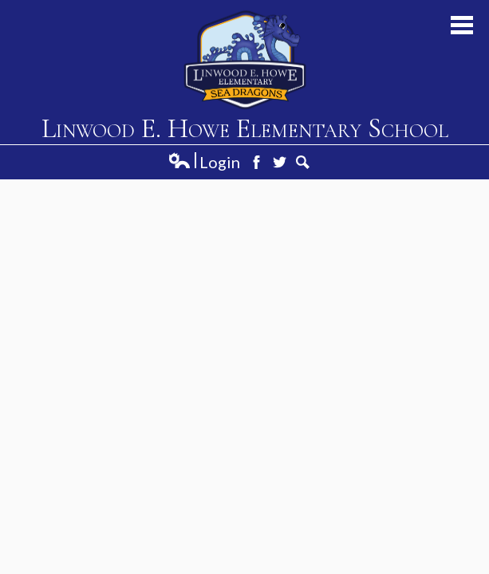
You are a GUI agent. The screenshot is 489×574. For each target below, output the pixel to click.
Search (303, 162)
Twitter (279, 162)
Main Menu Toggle (462, 25)
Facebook (256, 162)
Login (204, 162)
